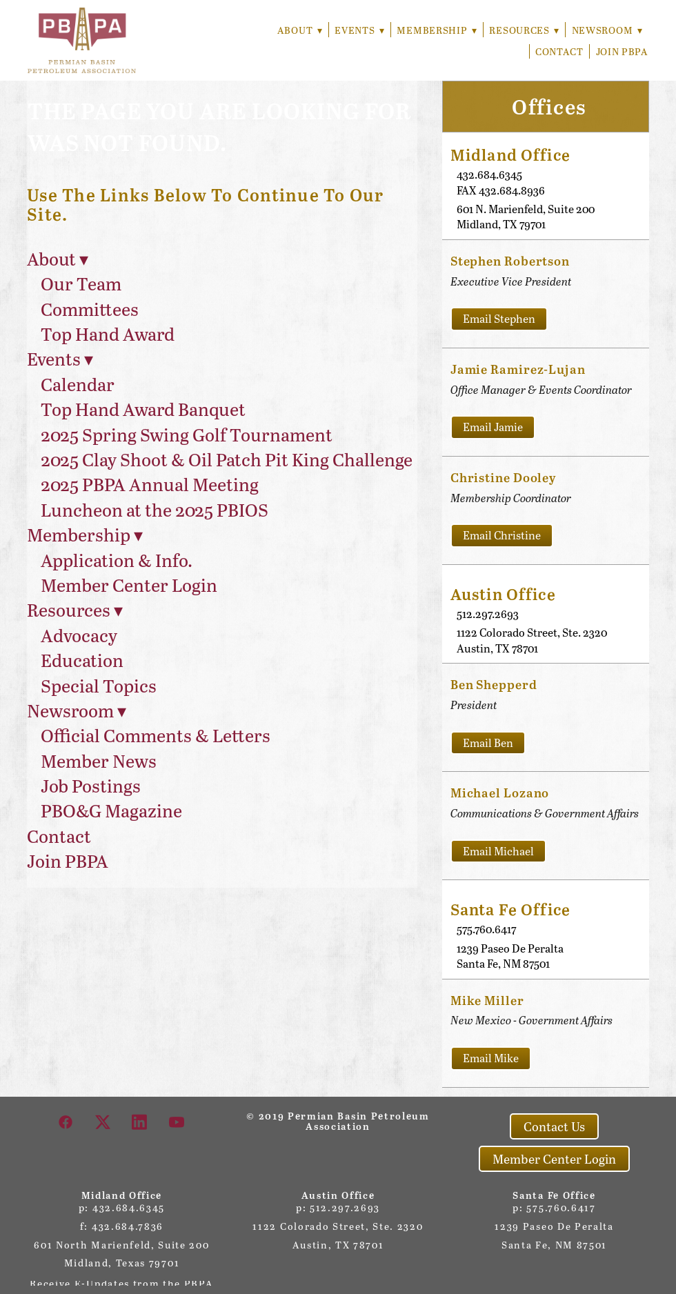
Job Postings (91, 785)
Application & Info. (116, 560)
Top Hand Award (108, 333)
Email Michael (498, 851)
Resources (523, 30)
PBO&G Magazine (111, 810)
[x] (103, 1122)
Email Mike (491, 1058)
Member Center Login (129, 585)
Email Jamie (493, 426)
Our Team (81, 283)
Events (356, 30)
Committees (90, 309)
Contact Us (554, 1126)
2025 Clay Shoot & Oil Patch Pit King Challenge (226, 459)
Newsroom (606, 30)
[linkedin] (140, 1122)
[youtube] (177, 1122)
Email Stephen (499, 318)
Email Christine (502, 535)
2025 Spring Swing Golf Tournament (186, 434)
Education (82, 660)
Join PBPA (622, 51)
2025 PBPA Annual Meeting (150, 484)
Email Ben (488, 742)
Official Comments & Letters (155, 735)
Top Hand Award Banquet (143, 409)
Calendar (78, 384)
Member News (99, 760)
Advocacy (79, 635)
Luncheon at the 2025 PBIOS (154, 509)
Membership (434, 30)
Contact (559, 51)
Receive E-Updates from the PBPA (121, 1283)
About (295, 30)
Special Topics (99, 685)
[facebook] (66, 1122)
